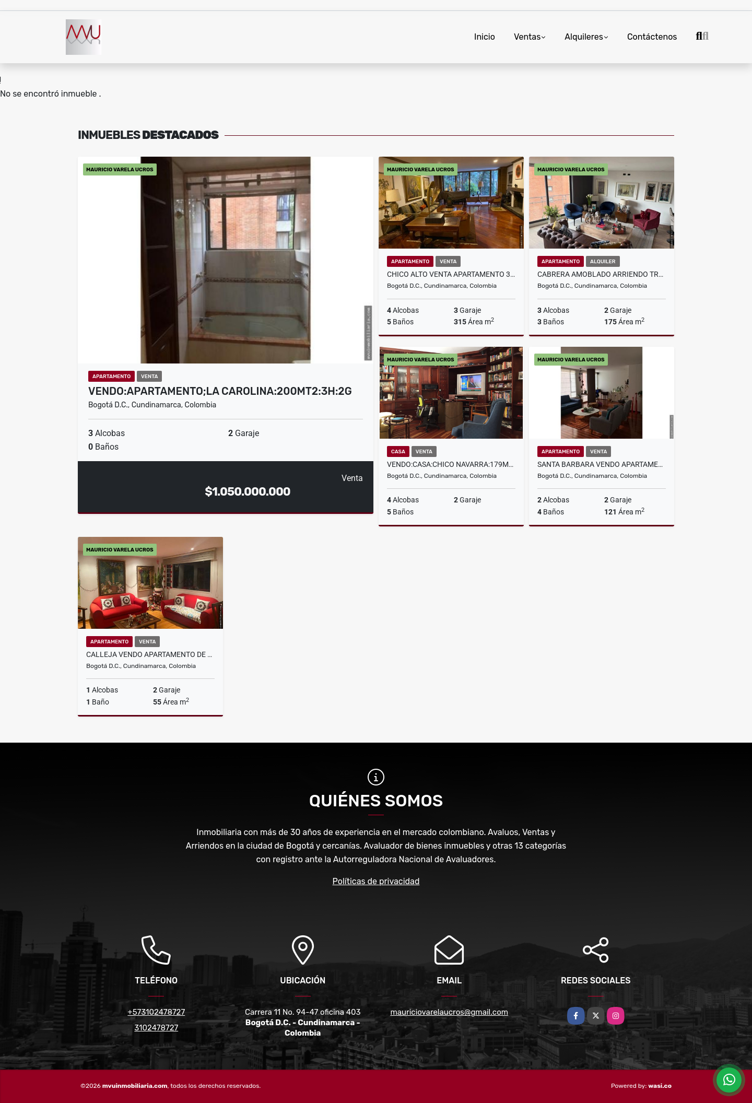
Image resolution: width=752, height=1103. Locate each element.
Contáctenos (652, 37)
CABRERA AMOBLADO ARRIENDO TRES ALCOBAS (601, 274)
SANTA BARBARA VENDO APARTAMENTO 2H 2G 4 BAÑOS (601, 464)
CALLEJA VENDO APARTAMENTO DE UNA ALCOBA (150, 654)
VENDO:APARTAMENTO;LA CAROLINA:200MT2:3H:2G (220, 391)
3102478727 (156, 1027)
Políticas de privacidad (376, 881)
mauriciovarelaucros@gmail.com (449, 1012)
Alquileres (584, 37)
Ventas (527, 37)
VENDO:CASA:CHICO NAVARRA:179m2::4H (451, 464)
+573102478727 (156, 1012)
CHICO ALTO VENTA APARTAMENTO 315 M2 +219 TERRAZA (451, 274)
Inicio (484, 37)
